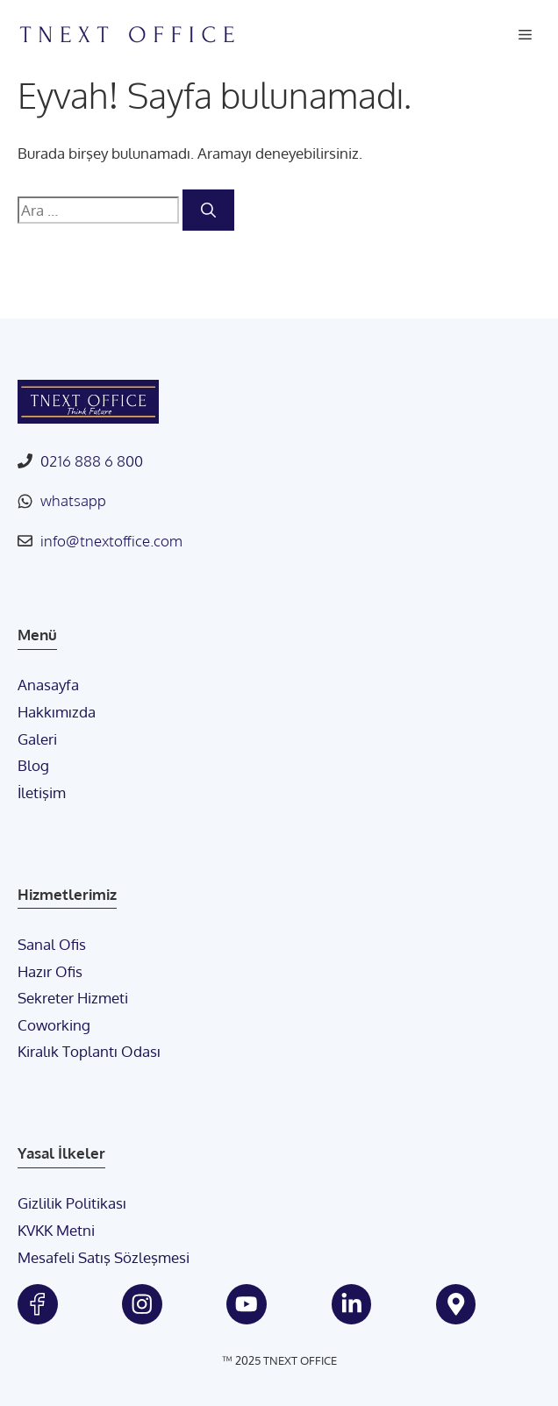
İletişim (42, 792)
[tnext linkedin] (352, 1304)
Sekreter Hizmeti (73, 997)
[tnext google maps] (456, 1304)
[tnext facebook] (38, 1304)
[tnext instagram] (142, 1304)
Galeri (37, 739)
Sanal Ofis (52, 944)
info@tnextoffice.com (111, 541)
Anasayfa (48, 684)
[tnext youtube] (246, 1304)
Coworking (54, 1025)
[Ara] (208, 210)
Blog (33, 765)
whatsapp (73, 500)
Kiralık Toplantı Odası (89, 1051)
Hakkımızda (57, 712)
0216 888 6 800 (91, 461)
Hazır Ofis (50, 971)
